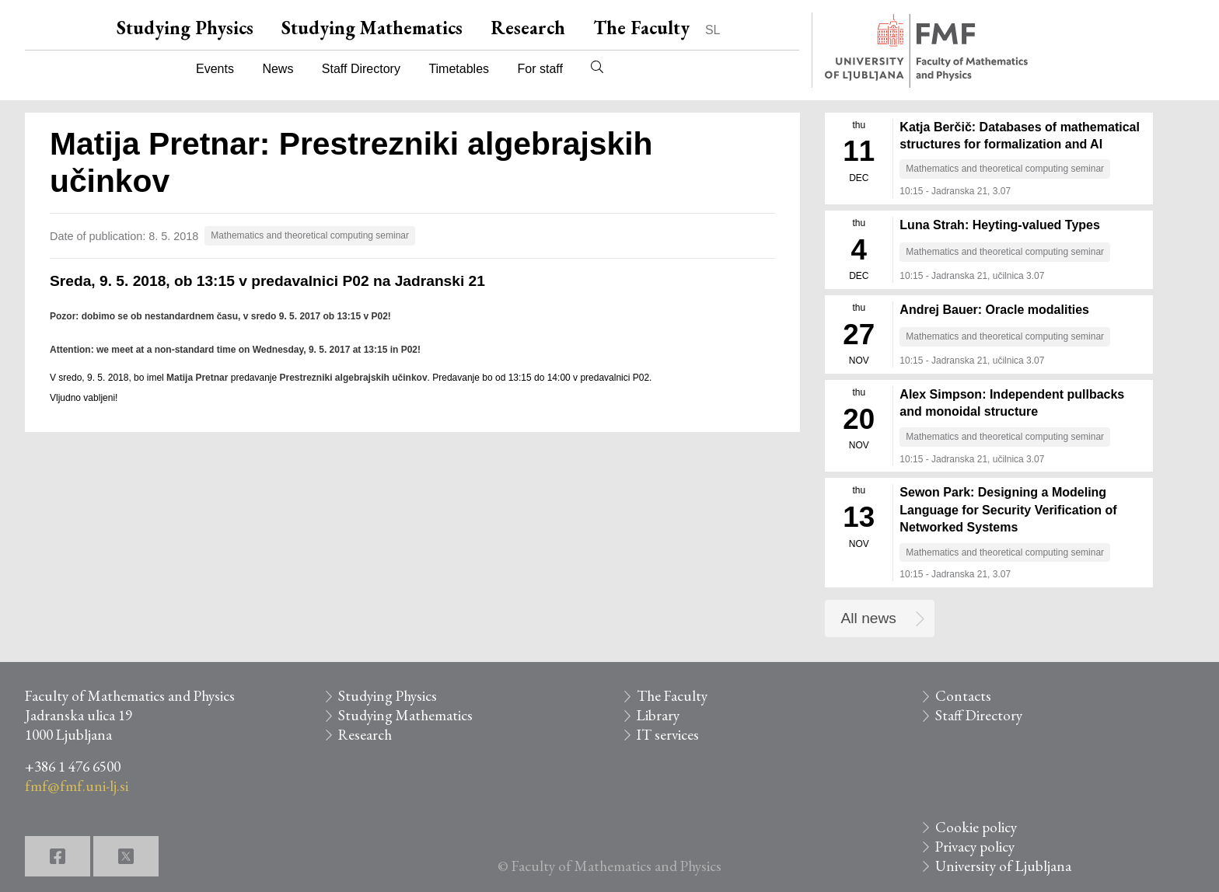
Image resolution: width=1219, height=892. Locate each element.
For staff (539, 68)
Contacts (963, 696)
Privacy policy (975, 846)
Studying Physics (185, 28)
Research (528, 28)
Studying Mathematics (372, 28)
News (277, 68)
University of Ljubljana (1003, 866)
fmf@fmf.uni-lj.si (76, 786)
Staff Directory (361, 68)
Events (215, 68)
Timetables (458, 68)
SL (713, 30)
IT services (668, 734)
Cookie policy (976, 827)
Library (658, 715)
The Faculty (641, 28)
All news (868, 618)
